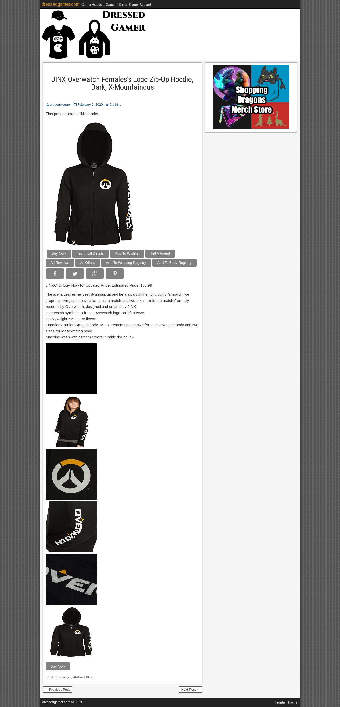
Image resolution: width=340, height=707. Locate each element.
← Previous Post (57, 689)
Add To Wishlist (127, 253)
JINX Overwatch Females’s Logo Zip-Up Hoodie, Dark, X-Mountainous (122, 83)
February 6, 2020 (90, 104)
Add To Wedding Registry (126, 263)
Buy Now (59, 253)
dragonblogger (60, 104)
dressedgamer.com (60, 4)
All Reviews (60, 263)
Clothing (115, 104)
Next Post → (190, 689)
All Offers (87, 263)
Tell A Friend (160, 253)
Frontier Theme (286, 702)
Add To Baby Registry (174, 263)
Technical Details (90, 253)
